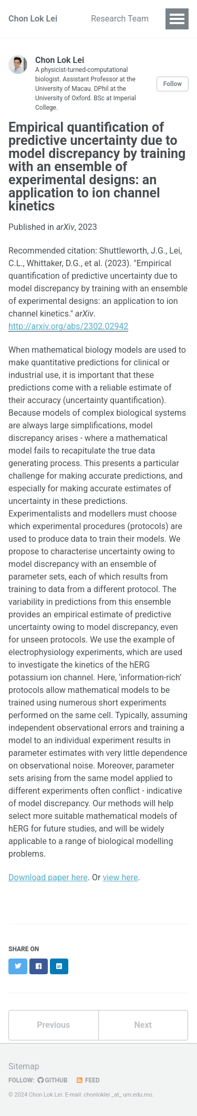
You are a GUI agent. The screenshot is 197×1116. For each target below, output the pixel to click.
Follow (172, 84)
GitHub (52, 1080)
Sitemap (23, 1066)
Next (143, 1025)
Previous (53, 1025)
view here (120, 877)
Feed (88, 1080)
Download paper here (48, 877)
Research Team (120, 19)
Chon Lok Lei (32, 19)
